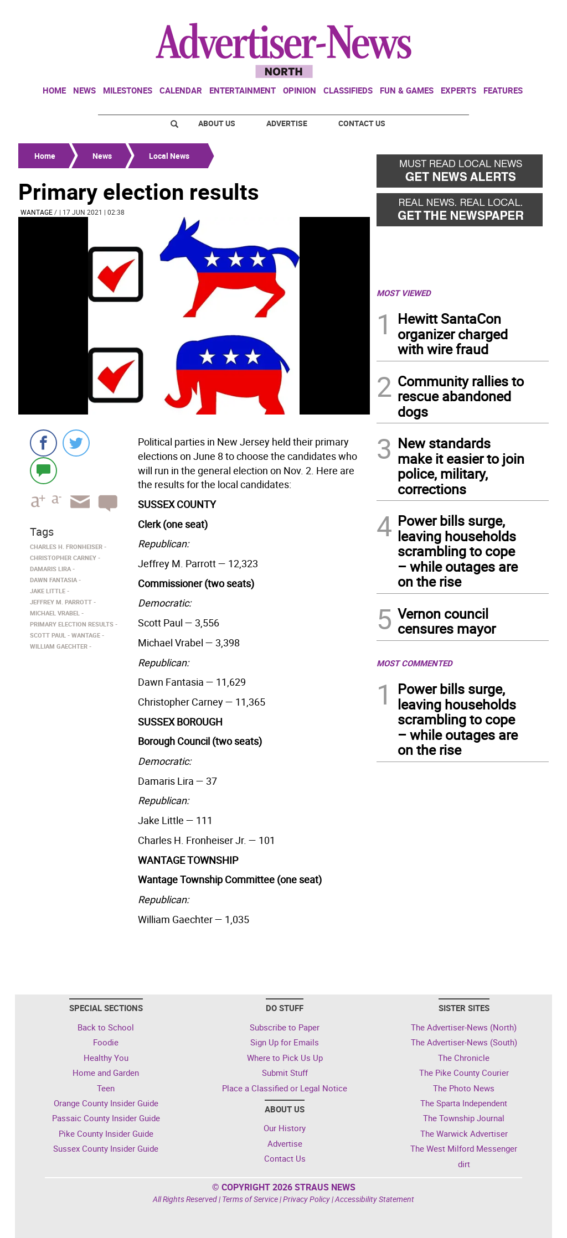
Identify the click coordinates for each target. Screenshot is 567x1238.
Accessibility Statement (374, 1199)
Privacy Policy (306, 1199)
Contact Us (361, 123)
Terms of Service (250, 1199)
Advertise (286, 123)
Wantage (36, 212)
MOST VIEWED (404, 292)
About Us (216, 123)
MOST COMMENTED (414, 663)
